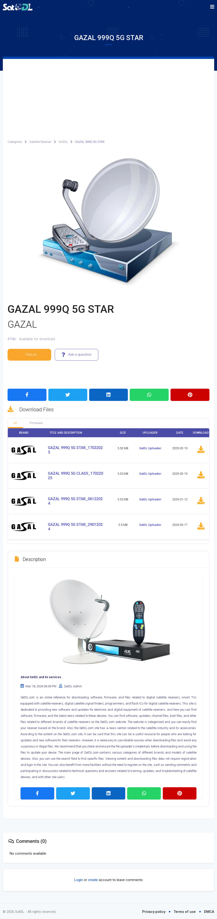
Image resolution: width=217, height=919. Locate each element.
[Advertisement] (108, 94)
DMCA (209, 910)
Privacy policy (153, 910)
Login (78, 879)
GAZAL (63, 142)
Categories (15, 142)
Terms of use (185, 910)
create (93, 879)
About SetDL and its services (41, 676)
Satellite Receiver (40, 142)
